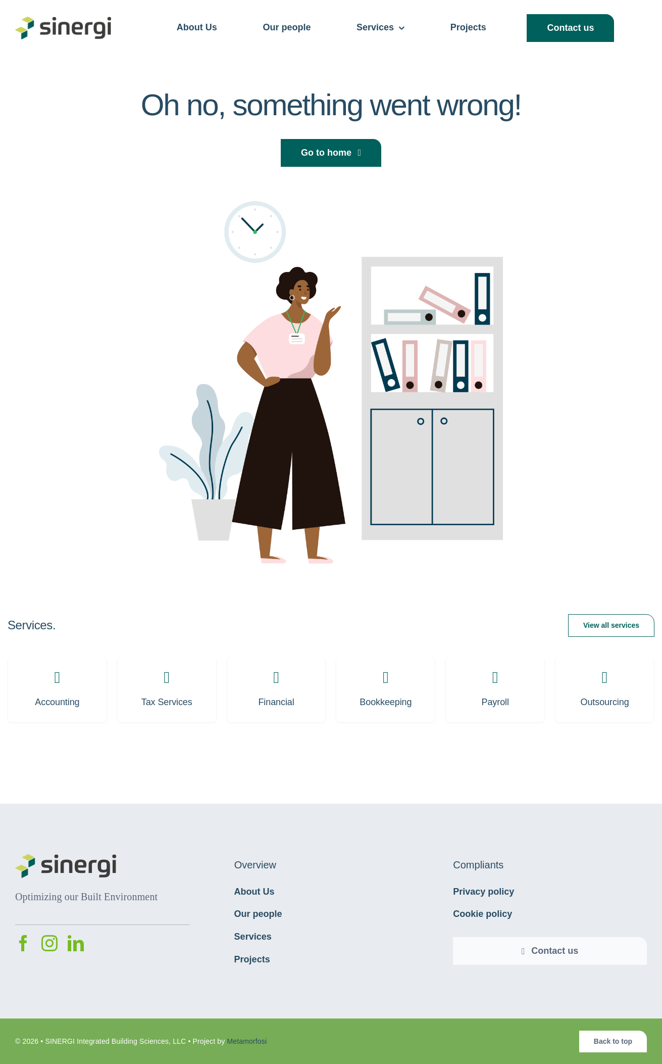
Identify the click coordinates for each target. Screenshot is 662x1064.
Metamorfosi (247, 1041)
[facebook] (23, 943)
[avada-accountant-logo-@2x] (63, 21)
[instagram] (49, 943)
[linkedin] (76, 943)
